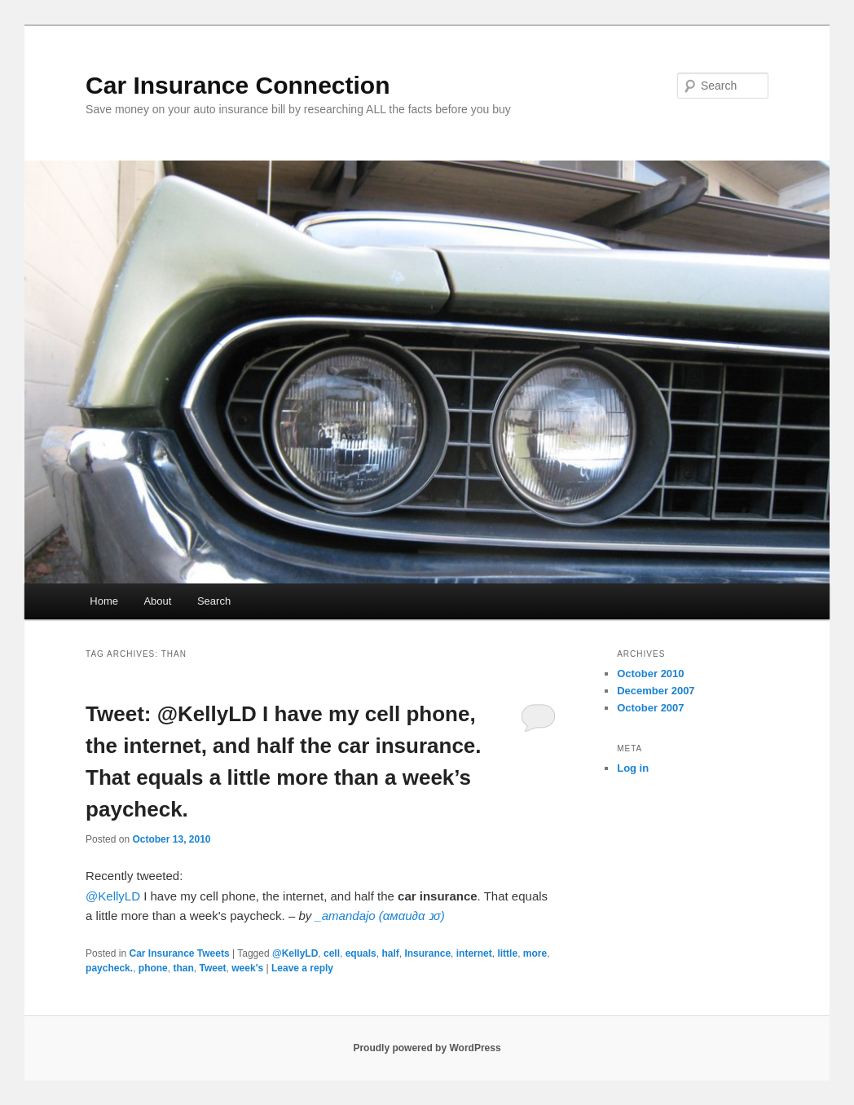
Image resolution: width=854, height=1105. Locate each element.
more (535, 953)
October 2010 (650, 673)
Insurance (427, 953)
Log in (633, 768)
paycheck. (109, 968)
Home (104, 601)
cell (332, 953)
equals (361, 953)
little (507, 953)
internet (474, 953)
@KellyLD (113, 896)
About (157, 601)
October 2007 (650, 708)
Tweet (212, 968)
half (389, 953)
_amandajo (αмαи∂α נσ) (379, 915)
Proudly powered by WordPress (426, 1048)
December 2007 (655, 691)
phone (153, 968)
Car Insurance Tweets (179, 953)
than (183, 968)
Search (214, 601)
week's (247, 968)
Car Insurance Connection (238, 85)
